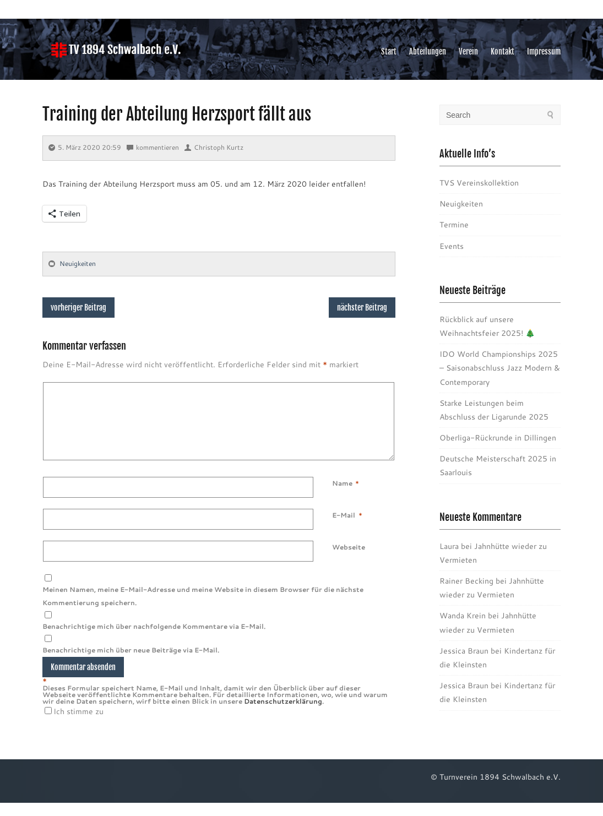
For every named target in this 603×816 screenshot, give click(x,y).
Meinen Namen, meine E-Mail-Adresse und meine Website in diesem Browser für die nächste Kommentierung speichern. (202, 609)
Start (388, 51)
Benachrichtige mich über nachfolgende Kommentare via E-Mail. (153, 639)
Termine (454, 224)
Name (342, 496)
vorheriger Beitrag (78, 307)
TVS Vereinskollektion (479, 182)
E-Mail (343, 528)
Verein (468, 51)
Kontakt (502, 51)
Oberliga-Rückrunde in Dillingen (497, 437)
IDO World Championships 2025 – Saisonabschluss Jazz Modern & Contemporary (499, 368)
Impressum (544, 51)
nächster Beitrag (362, 307)
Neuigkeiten (77, 263)
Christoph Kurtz (213, 147)
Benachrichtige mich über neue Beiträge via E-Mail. (130, 663)
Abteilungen (427, 51)
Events (451, 246)
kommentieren (153, 147)
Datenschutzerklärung (283, 714)
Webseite (348, 560)
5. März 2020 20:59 (84, 147)
